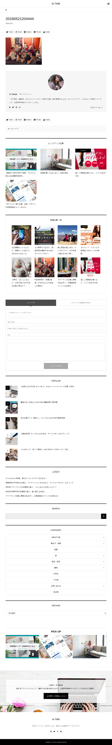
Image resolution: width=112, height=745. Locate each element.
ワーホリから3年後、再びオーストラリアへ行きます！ (26, 478)
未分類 (55, 592)
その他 (55, 580)
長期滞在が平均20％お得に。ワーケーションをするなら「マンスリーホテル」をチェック (39, 483)
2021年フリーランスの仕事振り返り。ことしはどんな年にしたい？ (31, 487)
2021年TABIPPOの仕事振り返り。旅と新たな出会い (25, 491)
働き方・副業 (56, 543)
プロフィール (95, 107)
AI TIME (56, 3)
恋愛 (56, 549)
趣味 (56, 568)
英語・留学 (56, 562)
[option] (22, 646)
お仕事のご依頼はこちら (56, 696)
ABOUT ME (56, 537)
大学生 (55, 574)
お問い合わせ (56, 586)
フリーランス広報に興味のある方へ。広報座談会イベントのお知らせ (32, 496)
